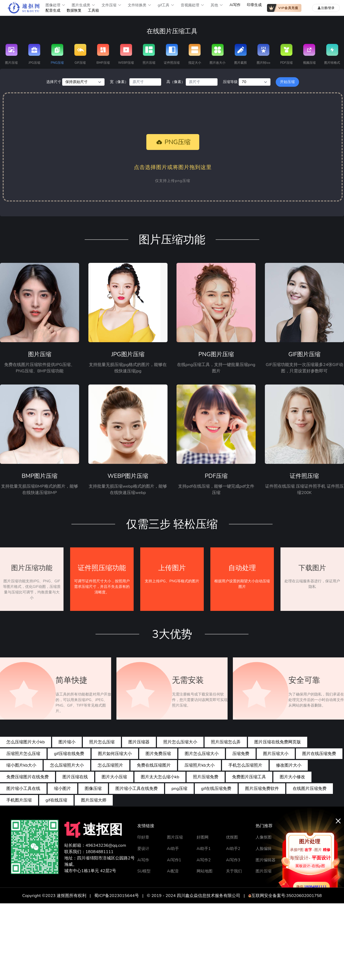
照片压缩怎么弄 (226, 742)
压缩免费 (240, 754)
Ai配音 (173, 871)
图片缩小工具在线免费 (136, 788)
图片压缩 (175, 837)
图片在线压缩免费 (319, 754)
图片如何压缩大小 (115, 754)
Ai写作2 (204, 860)
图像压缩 (93, 788)
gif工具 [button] (166, 5)
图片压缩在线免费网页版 (277, 742)
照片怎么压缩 (102, 742)
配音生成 (53, 10)
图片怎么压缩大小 (202, 754)
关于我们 (234, 871)
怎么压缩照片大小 (67, 765)
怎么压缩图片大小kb (25, 742)
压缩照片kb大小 (199, 765)
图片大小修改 (292, 777)
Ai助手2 (233, 848)
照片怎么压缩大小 (180, 742)
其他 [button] (217, 5)
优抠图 (232, 837)
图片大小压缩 (114, 777)
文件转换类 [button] (139, 5)
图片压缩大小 (275, 754)
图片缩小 (66, 742)
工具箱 (93, 10)
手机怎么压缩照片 (245, 765)
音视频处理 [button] (192, 5)
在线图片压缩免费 (310, 788)
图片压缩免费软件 (262, 788)
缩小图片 (62, 788)
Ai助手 (173, 848)
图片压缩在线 (75, 777)
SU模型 (144, 871)
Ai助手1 (204, 848)
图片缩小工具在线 (23, 788)
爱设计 (143, 848)
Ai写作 (234, 4)
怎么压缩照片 (110, 765)
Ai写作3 (233, 860)
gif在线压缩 (56, 800)
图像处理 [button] (55, 5)
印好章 (143, 837)
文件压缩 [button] (111, 5)
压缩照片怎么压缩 (23, 754)
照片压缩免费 (205, 777)
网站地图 (204, 871)
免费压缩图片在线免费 (27, 777)
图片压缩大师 (93, 800)
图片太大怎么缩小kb (160, 777)
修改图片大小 (288, 765)
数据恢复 (74, 10)
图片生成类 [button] (83, 5)
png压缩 (179, 788)
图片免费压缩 (158, 754)
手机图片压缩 (19, 800)
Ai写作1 (174, 860)
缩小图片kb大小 (21, 765)
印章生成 (254, 4)
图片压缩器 (139, 742)
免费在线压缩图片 (154, 765)
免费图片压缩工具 (249, 777)
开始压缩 (287, 81)
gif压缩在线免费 (69, 754)
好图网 (203, 837)
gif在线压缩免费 (216, 788)
